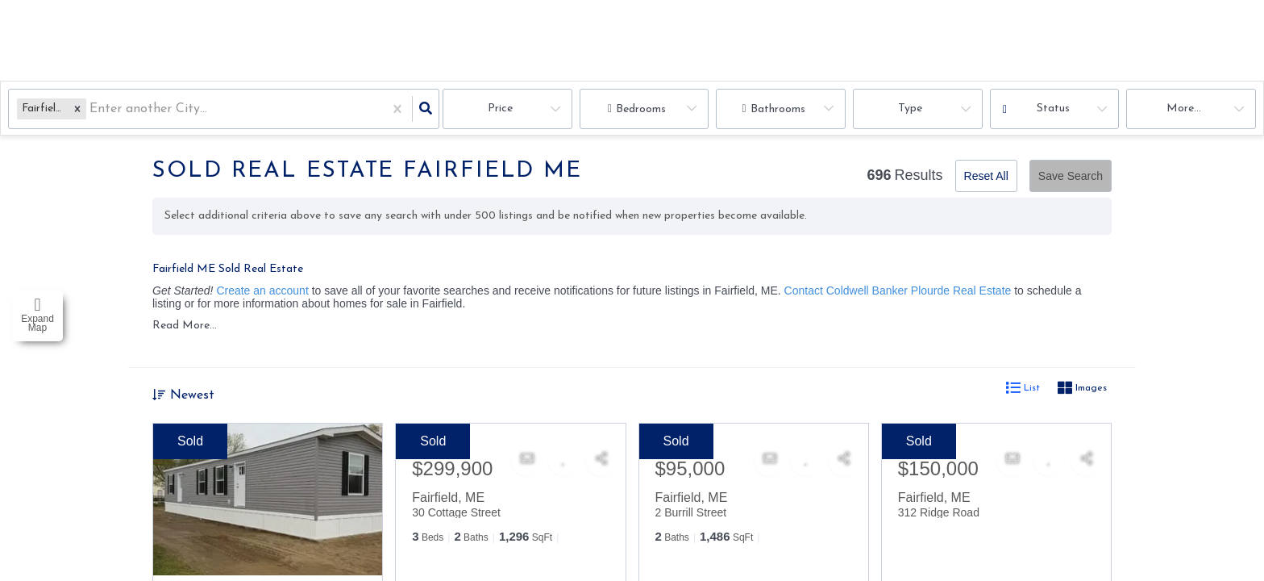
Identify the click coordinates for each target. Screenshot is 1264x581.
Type (910, 108)
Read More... (184, 327)
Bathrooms (777, 109)
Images (1082, 391)
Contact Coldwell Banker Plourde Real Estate (898, 290)
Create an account (262, 290)
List (1023, 391)
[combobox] (91, 109)
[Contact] (527, 461)
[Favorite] (564, 461)
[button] (77, 108)
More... (1183, 108)
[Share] (601, 461)
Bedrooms (641, 109)
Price (500, 108)
